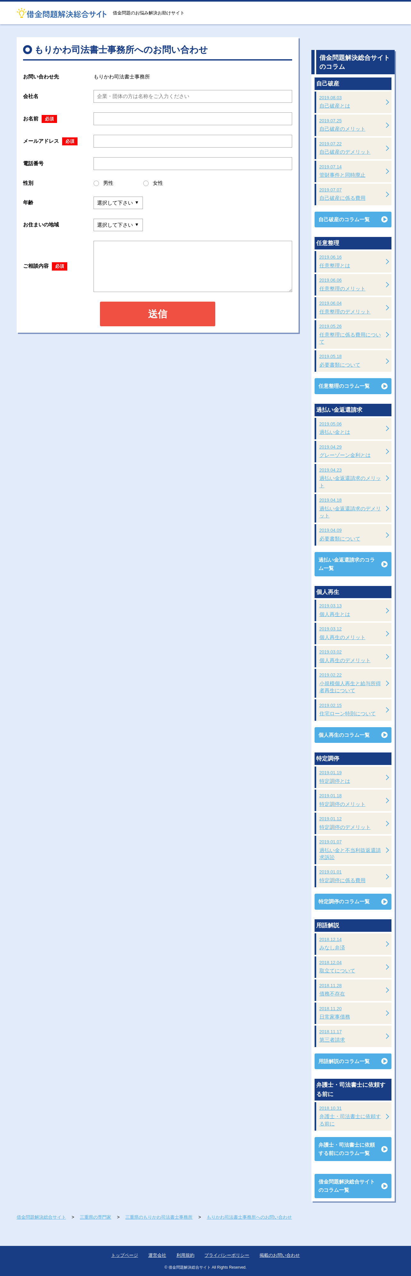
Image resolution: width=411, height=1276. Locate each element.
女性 (153, 183)
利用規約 (185, 1255)
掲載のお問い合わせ (279, 1255)
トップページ (124, 1255)
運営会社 (157, 1255)
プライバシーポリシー (226, 1255)
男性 (103, 183)
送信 (157, 314)
